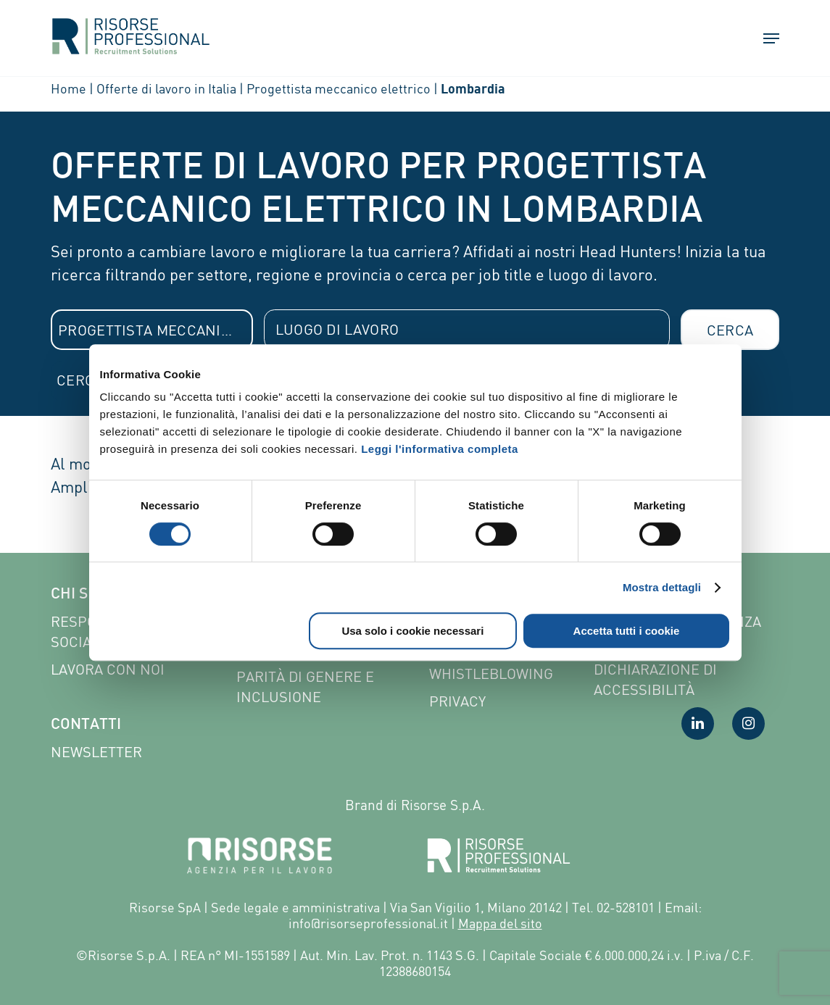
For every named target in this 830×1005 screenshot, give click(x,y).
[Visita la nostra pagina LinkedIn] (697, 723)
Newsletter (96, 752)
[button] (764, 40)
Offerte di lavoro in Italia (166, 88)
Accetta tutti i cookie (626, 631)
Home (68, 88)
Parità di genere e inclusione (305, 686)
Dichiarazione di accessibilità (655, 679)
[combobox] (152, 329)
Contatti (86, 725)
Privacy (457, 701)
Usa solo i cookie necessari (412, 631)
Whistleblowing (491, 673)
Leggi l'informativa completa (439, 449)
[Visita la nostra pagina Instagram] (748, 723)
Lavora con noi (108, 669)
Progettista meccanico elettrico (338, 88)
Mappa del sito (500, 923)
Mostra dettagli (662, 587)
